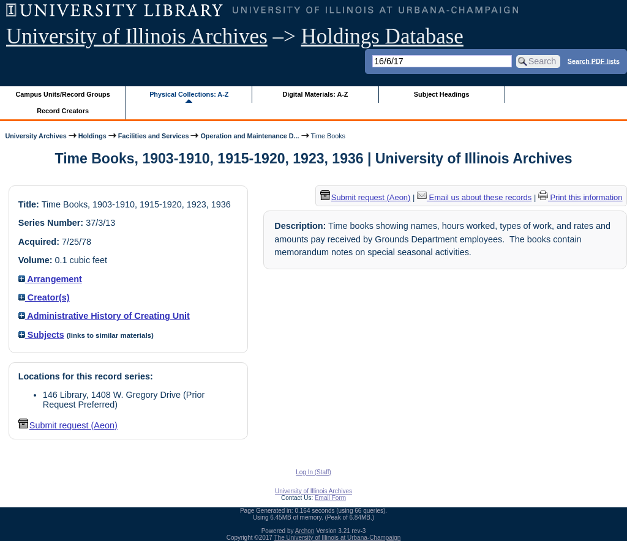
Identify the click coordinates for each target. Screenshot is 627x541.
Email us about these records (474, 197)
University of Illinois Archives (137, 36)
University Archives (35, 136)
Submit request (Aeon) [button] (68, 425)
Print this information (580, 197)
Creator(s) (44, 297)
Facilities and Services (153, 136)
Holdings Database (382, 36)
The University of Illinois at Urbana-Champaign (337, 537)
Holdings (92, 136)
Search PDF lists (594, 60)
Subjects (41, 335)
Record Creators (63, 110)
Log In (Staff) (313, 472)
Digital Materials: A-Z (315, 94)
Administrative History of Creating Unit (104, 316)
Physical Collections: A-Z (188, 94)
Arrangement (50, 279)
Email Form (330, 497)
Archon (305, 531)
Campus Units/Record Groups (63, 94)
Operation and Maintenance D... (249, 136)
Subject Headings (442, 94)
